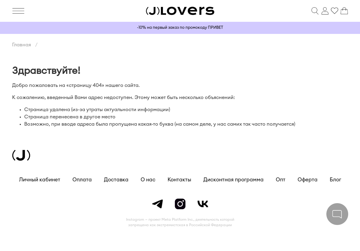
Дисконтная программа (233, 179)
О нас (148, 179)
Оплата (82, 179)
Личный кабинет (39, 179)
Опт (280, 179)
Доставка (116, 179)
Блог (335, 179)
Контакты (179, 179)
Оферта (308, 179)
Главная (21, 44)
